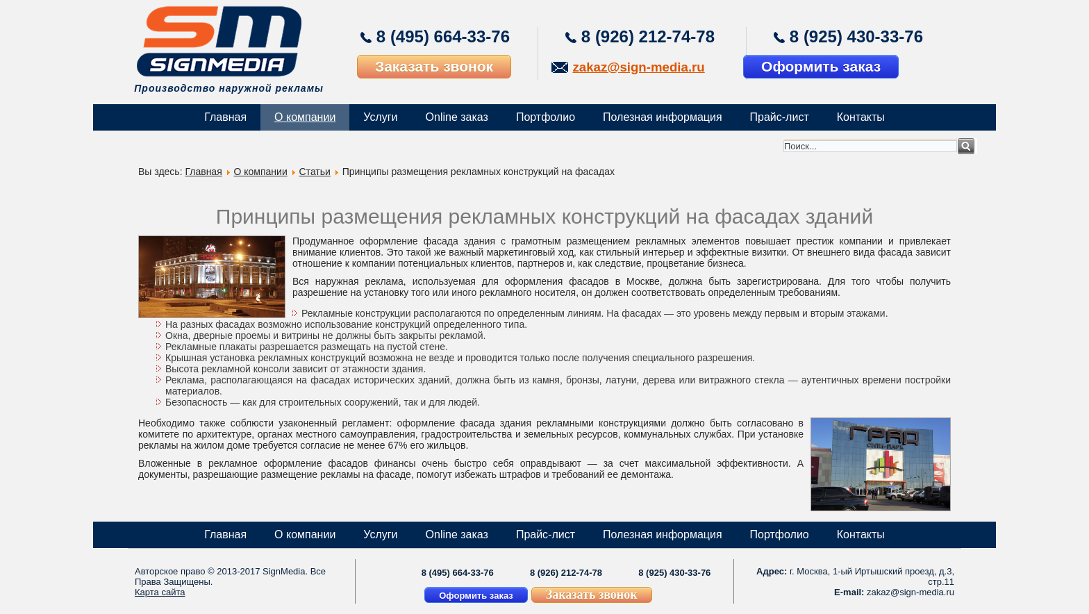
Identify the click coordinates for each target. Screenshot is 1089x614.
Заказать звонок (434, 66)
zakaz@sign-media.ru (638, 67)
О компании (304, 117)
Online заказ (457, 117)
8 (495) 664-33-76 (443, 36)
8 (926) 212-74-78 (648, 36)
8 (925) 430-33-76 (856, 36)
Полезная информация (662, 117)
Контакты (861, 117)
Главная (225, 117)
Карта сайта (160, 592)
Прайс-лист (779, 117)
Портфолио (545, 117)
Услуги (380, 117)
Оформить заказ (821, 66)
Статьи (315, 171)
